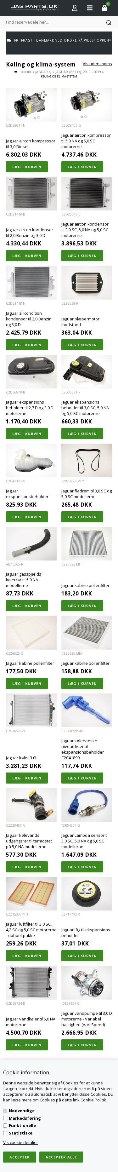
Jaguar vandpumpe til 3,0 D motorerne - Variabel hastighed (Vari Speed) (86, 1018)
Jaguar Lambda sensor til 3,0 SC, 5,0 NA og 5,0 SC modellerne (85, 840)
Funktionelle (22, 1125)
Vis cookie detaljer (20, 1142)
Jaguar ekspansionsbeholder (27, 493)
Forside (26, 72)
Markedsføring (25, 1118)
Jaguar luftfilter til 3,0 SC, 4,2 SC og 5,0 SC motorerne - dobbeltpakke (31, 929)
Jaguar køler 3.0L (21, 758)
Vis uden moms (97, 63)
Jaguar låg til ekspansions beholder (85, 932)
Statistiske (20, 1133)
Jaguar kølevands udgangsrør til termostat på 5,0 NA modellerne (29, 840)
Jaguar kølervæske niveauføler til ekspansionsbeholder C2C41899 (82, 749)
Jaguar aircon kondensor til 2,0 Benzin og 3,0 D (29, 232)
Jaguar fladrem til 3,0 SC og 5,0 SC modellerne (86, 493)
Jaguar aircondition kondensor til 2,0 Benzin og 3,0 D (29, 318)
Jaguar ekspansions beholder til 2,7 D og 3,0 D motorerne (29, 407)
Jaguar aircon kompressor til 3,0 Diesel (30, 143)
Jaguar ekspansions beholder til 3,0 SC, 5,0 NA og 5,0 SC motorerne (85, 407)
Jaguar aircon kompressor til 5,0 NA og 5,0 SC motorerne (86, 140)
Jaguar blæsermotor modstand (80, 321)
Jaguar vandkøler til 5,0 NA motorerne (30, 1021)
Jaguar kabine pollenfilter (85, 585)
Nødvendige (22, 1110)
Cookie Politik (93, 1100)
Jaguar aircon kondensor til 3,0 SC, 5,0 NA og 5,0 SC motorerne (85, 229)
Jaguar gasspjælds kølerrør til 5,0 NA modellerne (23, 579)
